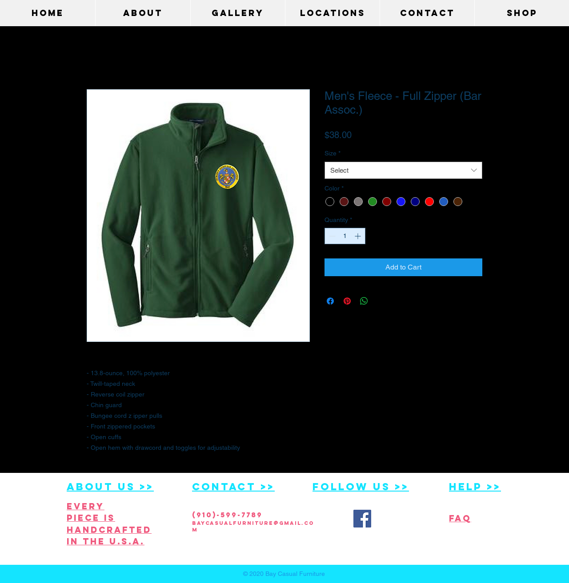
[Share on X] (381, 301)
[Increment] (358, 236)
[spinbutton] (345, 236)
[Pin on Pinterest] (347, 301)
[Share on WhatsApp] (364, 301)
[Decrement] (331, 236)
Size (333, 153)
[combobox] (403, 170)
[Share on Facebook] (330, 301)
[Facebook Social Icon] (362, 518)
